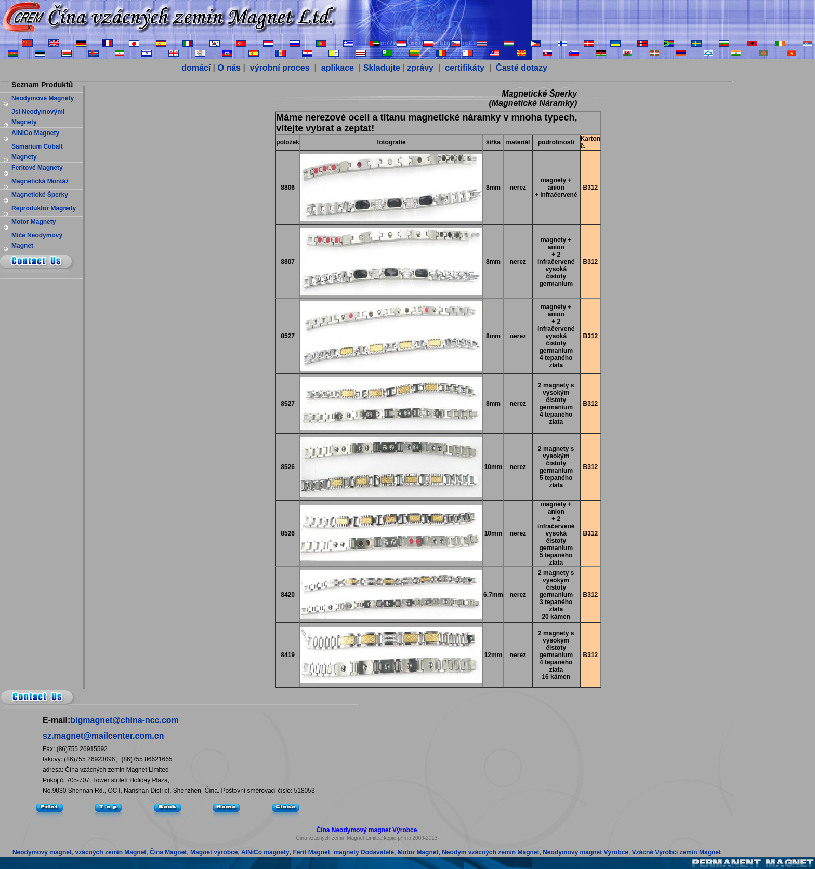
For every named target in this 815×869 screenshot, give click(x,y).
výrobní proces (278, 67)
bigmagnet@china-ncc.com (124, 720)
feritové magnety (37, 167)
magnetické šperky (39, 194)
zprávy (420, 67)
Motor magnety (33, 221)
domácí (196, 67)
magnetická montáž (40, 181)
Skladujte (381, 67)
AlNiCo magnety (35, 133)
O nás (229, 67)
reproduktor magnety (43, 208)
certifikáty (463, 67)
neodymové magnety (42, 98)
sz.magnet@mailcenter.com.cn (103, 735)
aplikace (337, 67)
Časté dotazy (520, 67)
